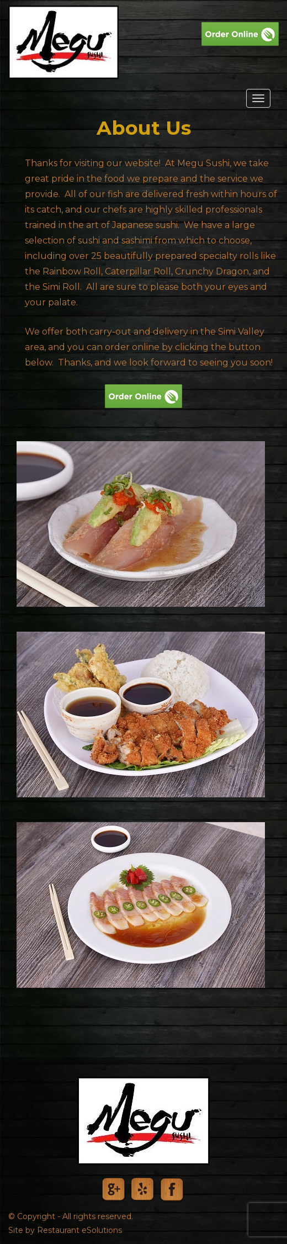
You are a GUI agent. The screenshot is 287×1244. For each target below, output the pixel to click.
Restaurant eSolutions (79, 1230)
